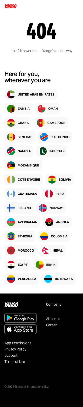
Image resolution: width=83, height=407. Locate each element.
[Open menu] (75, 6)
